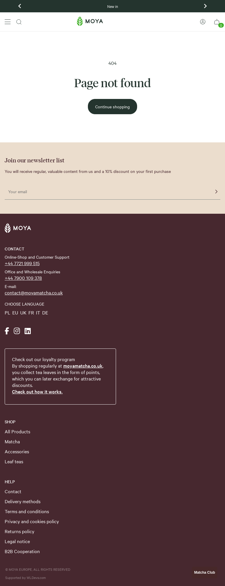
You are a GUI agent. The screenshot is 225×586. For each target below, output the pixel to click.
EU (15, 312)
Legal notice (17, 541)
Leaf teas (14, 461)
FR (31, 312)
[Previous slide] (20, 6)
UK (23, 312)
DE (45, 312)
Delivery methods (22, 501)
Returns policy (19, 531)
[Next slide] (205, 6)
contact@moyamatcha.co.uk (34, 292)
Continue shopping (112, 107)
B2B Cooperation (22, 551)
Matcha (12, 441)
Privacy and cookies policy (32, 521)
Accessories (17, 451)
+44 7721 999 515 (22, 263)
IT (38, 312)
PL (7, 312)
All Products (17, 431)
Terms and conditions (27, 511)
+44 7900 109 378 (23, 278)
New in (112, 6)
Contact (13, 491)
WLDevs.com (36, 577)
